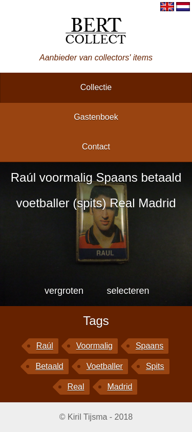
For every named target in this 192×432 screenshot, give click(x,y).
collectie (96, 87)
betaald (49, 366)
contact (96, 146)
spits (155, 366)
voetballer (105, 366)
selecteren (127, 291)
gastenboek (96, 117)
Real (76, 386)
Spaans (149, 345)
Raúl (44, 345)
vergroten (64, 291)
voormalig (94, 345)
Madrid (120, 386)
